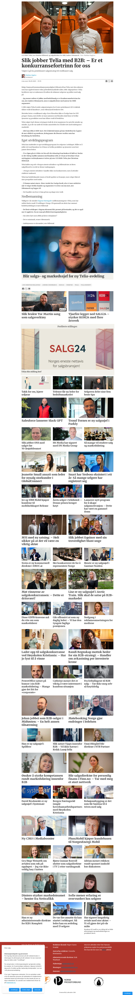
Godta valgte (26, 989)
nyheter (69, 285)
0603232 (61, 285)
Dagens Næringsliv (45, 201)
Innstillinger (127, 993)
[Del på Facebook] (106, 81)
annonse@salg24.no (68, 971)
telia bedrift (86, 285)
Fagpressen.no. (11, 982)
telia (77, 285)
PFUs (104, 950)
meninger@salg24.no (69, 967)
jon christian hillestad (31, 285)
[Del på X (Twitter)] (109, 81)
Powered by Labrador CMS (67, 992)
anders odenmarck (49, 285)
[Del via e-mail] (112, 81)
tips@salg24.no (68, 964)
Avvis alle (37, 989)
